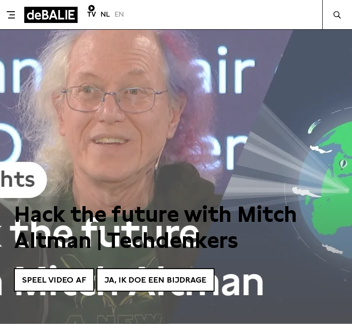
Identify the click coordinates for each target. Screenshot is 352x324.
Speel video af (54, 279)
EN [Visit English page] (119, 14)
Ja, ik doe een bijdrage (155, 279)
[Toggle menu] (11, 14)
